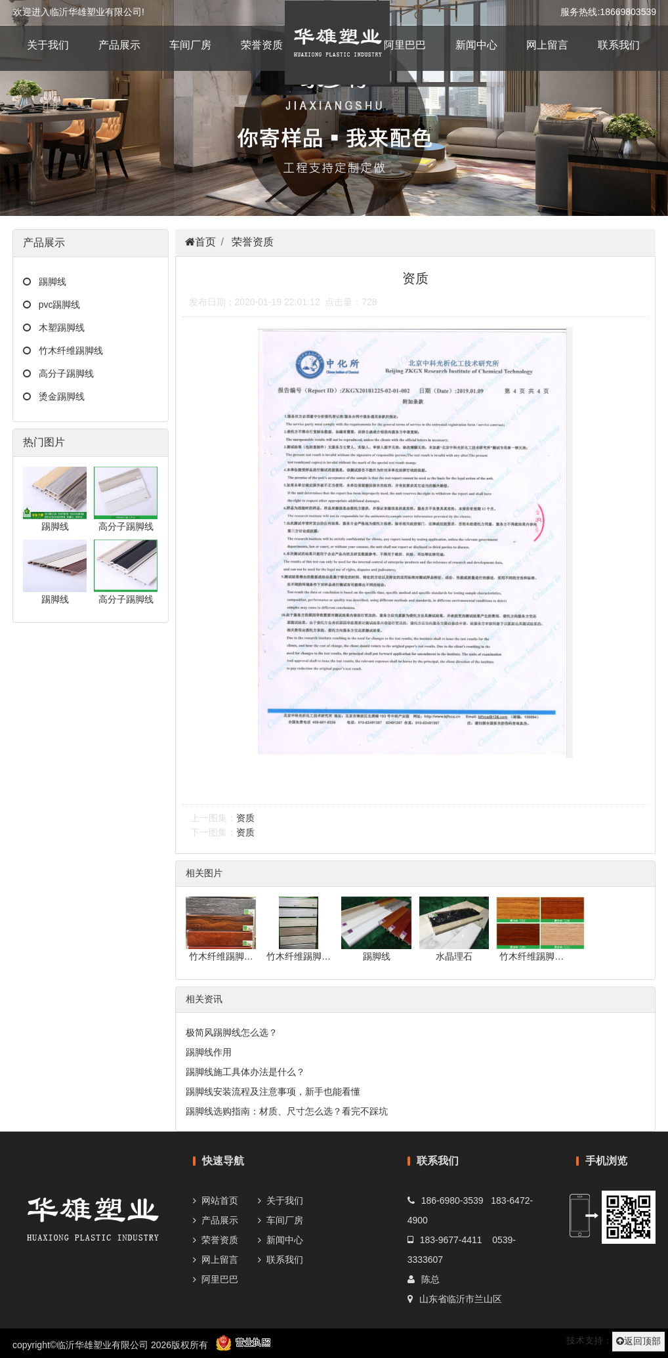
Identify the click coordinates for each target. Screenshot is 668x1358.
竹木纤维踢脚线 (67, 350)
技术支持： (589, 1340)
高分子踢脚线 (62, 373)
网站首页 (219, 1200)
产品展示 (119, 45)
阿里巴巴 (405, 45)
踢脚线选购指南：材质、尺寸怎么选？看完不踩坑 (287, 1111)
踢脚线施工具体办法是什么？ (245, 1072)
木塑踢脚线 (58, 327)
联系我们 (619, 45)
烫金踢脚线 (58, 396)
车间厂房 (190, 45)
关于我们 (48, 45)
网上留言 (547, 45)
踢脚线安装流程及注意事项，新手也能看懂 (273, 1091)
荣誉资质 (262, 45)
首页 (205, 241)
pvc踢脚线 (55, 304)
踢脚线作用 (209, 1052)
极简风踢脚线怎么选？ (232, 1032)
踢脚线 (48, 281)
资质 (245, 818)
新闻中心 (476, 45)
